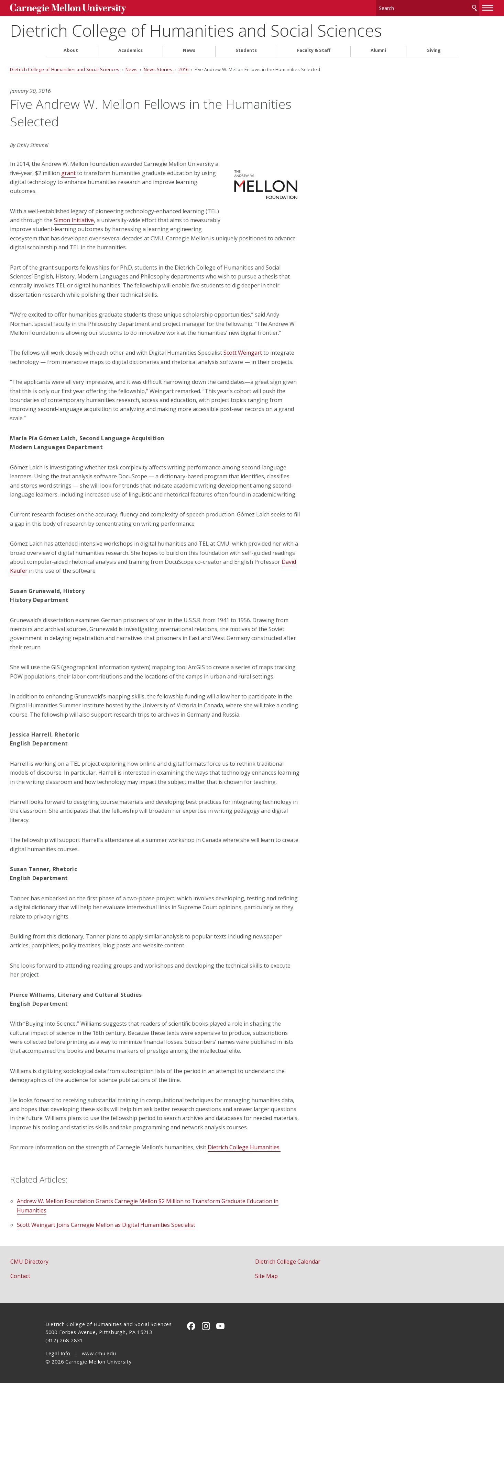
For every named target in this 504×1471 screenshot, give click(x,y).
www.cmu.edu (99, 1441)
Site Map (266, 1364)
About (71, 47)
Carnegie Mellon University (97, 7)
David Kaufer (193, 604)
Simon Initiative (174, 217)
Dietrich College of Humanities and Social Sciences (231, 27)
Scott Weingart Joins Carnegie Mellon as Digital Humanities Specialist (141, 1312)
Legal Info (57, 1441)
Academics (130, 47)
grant (155, 170)
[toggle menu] (452, 6)
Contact (56, 1364)
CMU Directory (65, 1349)
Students (246, 47)
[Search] (392, 6)
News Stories (194, 67)
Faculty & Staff (313, 47)
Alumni (378, 47)
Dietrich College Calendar (287, 1349)
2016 (219, 67)
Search (439, 6)
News (189, 47)
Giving (433, 47)
